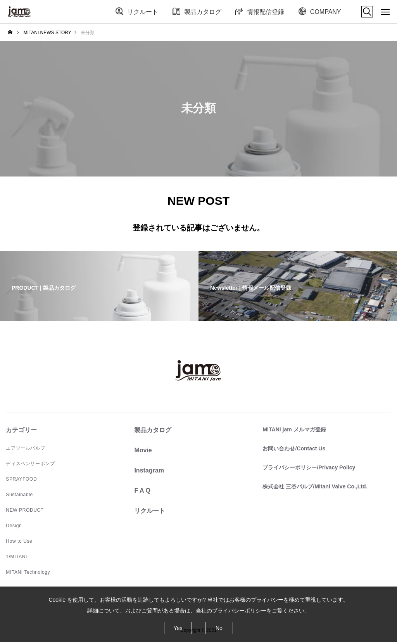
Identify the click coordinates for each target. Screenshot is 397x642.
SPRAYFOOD (21, 479)
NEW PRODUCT (24, 510)
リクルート (142, 12)
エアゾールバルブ (25, 448)
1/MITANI (16, 556)
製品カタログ (202, 12)
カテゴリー (21, 430)
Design (14, 525)
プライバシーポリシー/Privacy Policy (308, 467)
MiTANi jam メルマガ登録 (294, 429)
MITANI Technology (28, 572)
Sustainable (19, 494)
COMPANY (325, 12)
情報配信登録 (265, 12)
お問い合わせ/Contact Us (293, 448)
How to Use (19, 541)
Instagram (149, 470)
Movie (143, 450)
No (219, 628)
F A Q (142, 490)
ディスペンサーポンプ (30, 463)
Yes (178, 628)
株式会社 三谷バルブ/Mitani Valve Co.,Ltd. (314, 486)
